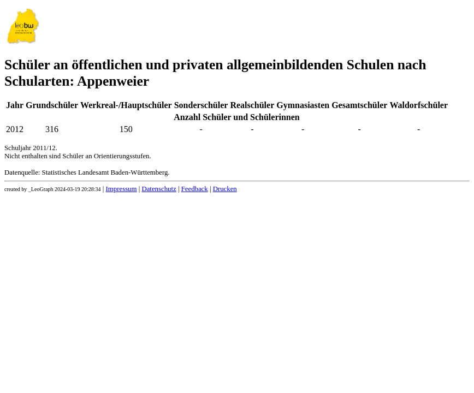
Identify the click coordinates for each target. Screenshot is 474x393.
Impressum (121, 189)
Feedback (194, 189)
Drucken (225, 189)
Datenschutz (158, 189)
